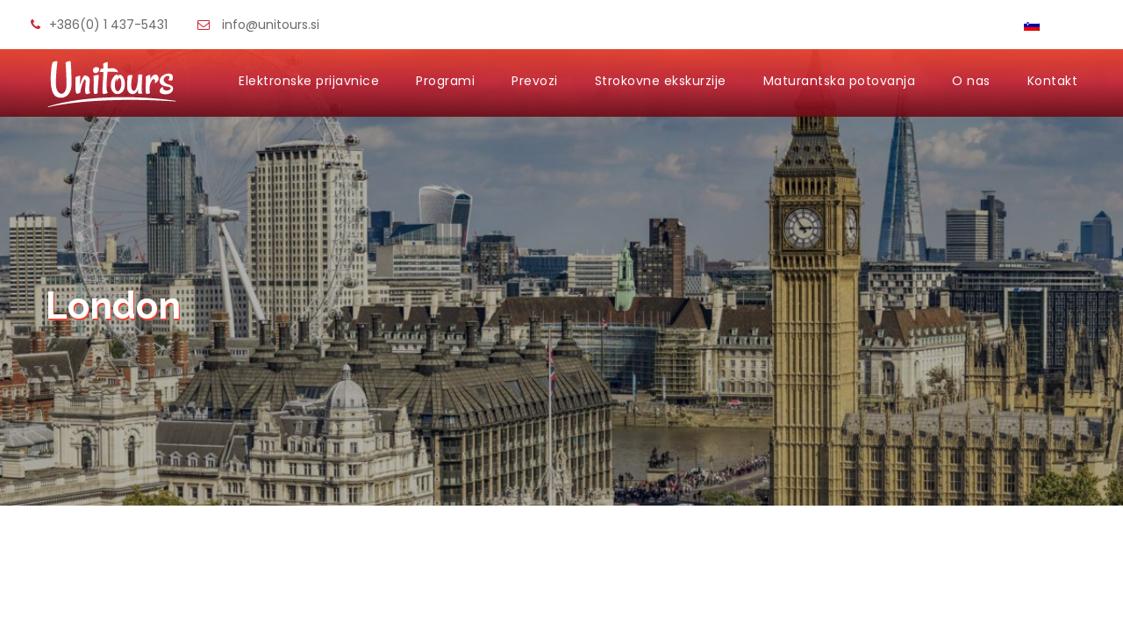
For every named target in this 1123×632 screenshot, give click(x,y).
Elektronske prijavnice (309, 81)
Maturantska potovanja (839, 81)
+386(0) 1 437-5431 (108, 24)
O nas (971, 81)
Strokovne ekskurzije (660, 81)
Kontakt (1052, 81)
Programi (445, 81)
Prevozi (534, 81)
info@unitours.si (270, 24)
